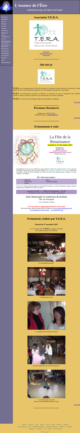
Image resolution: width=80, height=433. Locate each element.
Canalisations (69, 426)
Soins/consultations (22, 426)
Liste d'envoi (39, 428)
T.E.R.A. (29, 426)
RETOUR (77, 102)
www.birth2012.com (57, 210)
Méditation (66, 424)
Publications (62, 426)
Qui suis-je (46, 52)
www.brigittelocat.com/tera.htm (39, 210)
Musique (42, 424)
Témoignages (31, 428)
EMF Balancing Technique (38, 426)
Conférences (59, 424)
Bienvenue (24, 424)
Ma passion (30, 424)
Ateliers (36, 424)
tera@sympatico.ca (52, 115)
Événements (46, 55)
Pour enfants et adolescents (52, 426)
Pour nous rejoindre (57, 428)
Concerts (47, 424)
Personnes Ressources (46, 53)
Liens (44, 428)
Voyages (53, 424)
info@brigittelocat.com (65, 208)
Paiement (49, 428)
